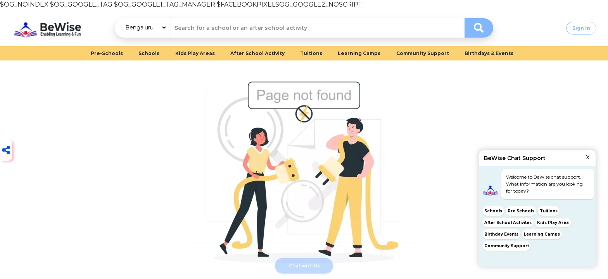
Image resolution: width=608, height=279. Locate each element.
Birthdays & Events (489, 53)
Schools (148, 53)
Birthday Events (501, 234)
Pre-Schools (107, 53)
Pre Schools (521, 211)
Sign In (581, 28)
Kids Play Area (553, 222)
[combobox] (317, 28)
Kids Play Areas (195, 53)
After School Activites (508, 222)
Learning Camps (359, 53)
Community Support (422, 53)
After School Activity (257, 53)
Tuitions (311, 53)
